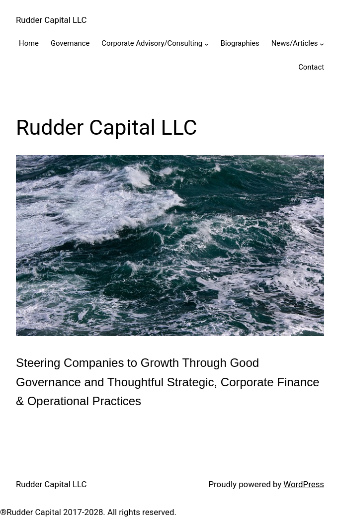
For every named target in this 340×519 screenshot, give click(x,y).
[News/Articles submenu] (322, 44)
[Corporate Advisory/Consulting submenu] (206, 44)
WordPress (303, 484)
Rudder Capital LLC (51, 20)
